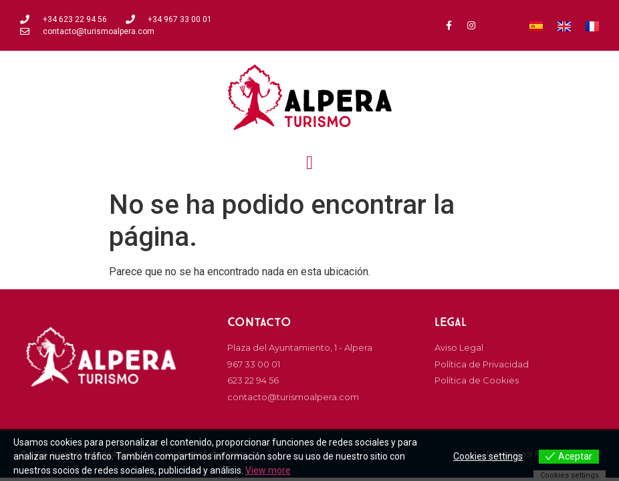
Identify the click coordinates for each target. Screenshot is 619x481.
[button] (309, 163)
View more (268, 470)
